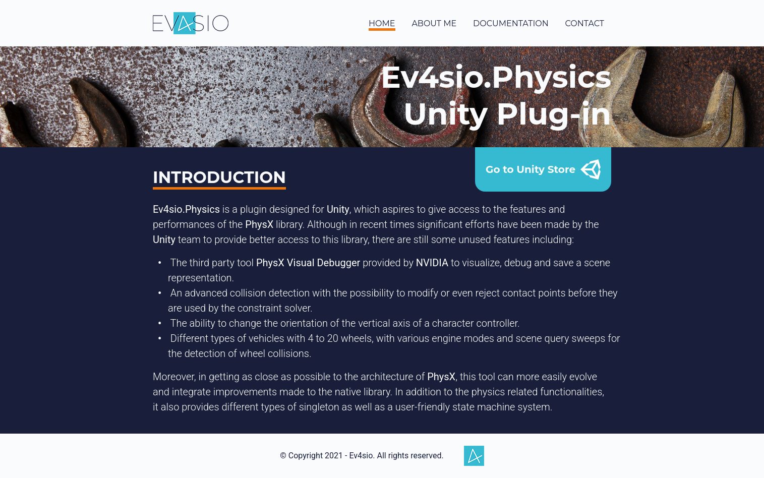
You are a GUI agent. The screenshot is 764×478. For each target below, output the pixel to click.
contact (584, 23)
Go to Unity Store (543, 169)
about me (434, 23)
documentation (511, 23)
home (382, 23)
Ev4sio (190, 23)
